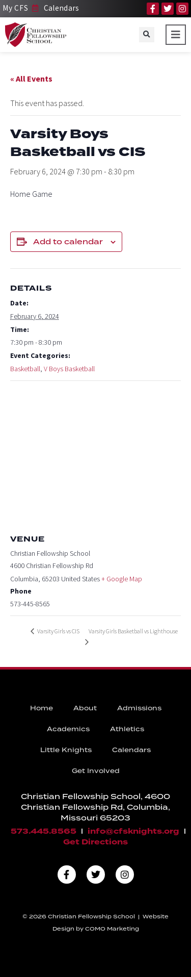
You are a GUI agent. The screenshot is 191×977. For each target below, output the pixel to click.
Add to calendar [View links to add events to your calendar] (68, 242)
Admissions (139, 708)
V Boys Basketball (69, 368)
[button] (146, 34)
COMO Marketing (112, 928)
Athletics (127, 729)
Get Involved (96, 770)
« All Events (31, 78)
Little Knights (66, 749)
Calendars (131, 749)
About (85, 708)
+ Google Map (121, 578)
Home (41, 708)
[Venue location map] (95, 454)
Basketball (25, 368)
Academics (68, 729)
